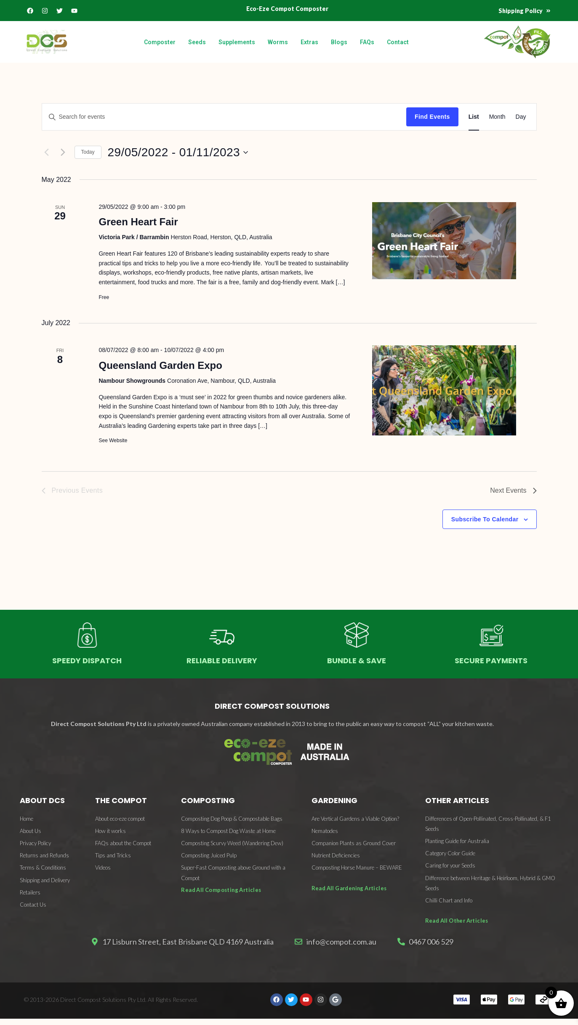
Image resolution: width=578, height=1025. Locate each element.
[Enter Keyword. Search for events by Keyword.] (224, 117)
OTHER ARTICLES (457, 800)
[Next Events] (63, 152)
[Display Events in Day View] (521, 117)
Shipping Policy (519, 10)
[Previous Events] (47, 152)
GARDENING (334, 800)
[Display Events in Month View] (497, 117)
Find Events (432, 116)
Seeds (197, 42)
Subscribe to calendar (485, 519)
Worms (278, 42)
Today (88, 152)
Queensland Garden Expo (160, 365)
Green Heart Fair (138, 221)
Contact (398, 42)
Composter (160, 42)
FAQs (367, 42)
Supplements (236, 42)
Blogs (339, 42)
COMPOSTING (208, 800)
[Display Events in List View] (474, 117)
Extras (309, 42)
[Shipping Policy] (548, 11)
